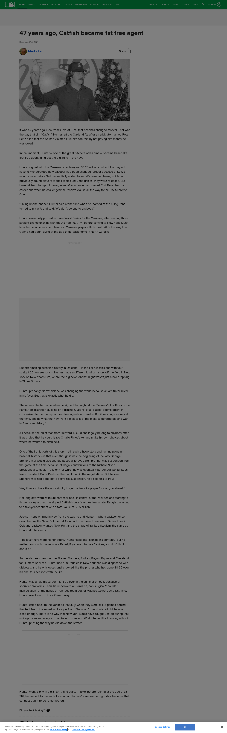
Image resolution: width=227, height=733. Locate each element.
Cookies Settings (162, 727)
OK (184, 727)
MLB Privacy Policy (58, 729)
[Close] (221, 727)
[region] (113, 727)
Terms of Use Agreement (83, 729)
